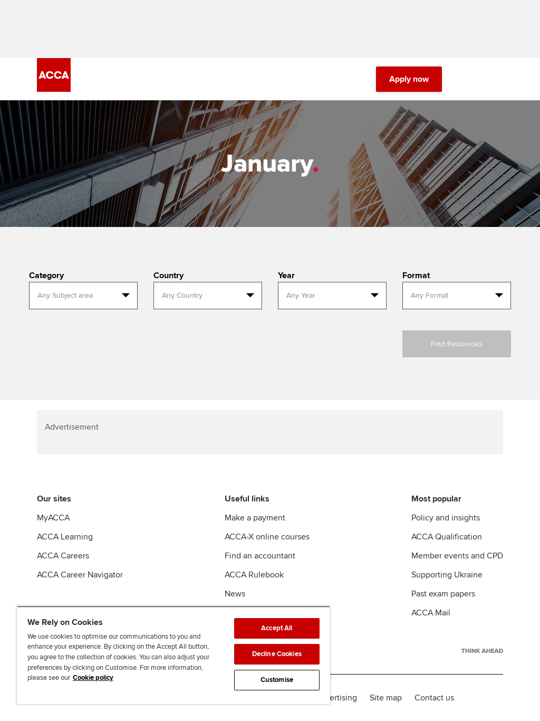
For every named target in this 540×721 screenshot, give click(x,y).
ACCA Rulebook (254, 575)
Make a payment (255, 518)
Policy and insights (445, 518)
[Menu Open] (496, 79)
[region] (173, 655)
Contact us (434, 697)
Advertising (336, 697)
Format (416, 275)
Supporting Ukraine (447, 575)
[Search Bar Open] (467, 79)
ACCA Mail (430, 613)
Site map (386, 697)
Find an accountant (260, 556)
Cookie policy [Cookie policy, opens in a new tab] (93, 677)
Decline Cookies (277, 654)
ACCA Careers (63, 556)
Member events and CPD (457, 556)
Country (168, 275)
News (235, 594)
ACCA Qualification (446, 537)
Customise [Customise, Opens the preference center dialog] (277, 680)
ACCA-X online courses (267, 537)
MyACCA (53, 518)
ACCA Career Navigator (80, 575)
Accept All (276, 628)
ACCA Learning (65, 537)
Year (286, 275)
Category (46, 275)
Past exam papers (443, 594)
